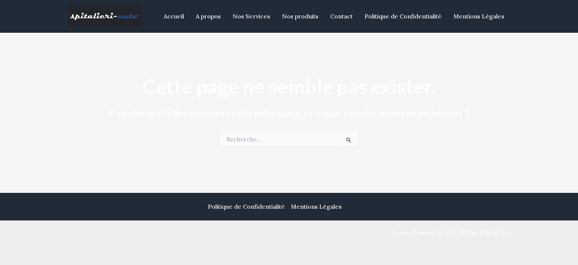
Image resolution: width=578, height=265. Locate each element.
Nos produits (300, 16)
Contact (341, 16)
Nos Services (251, 16)
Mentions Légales (478, 16)
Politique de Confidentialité (403, 16)
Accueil (174, 16)
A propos (208, 16)
